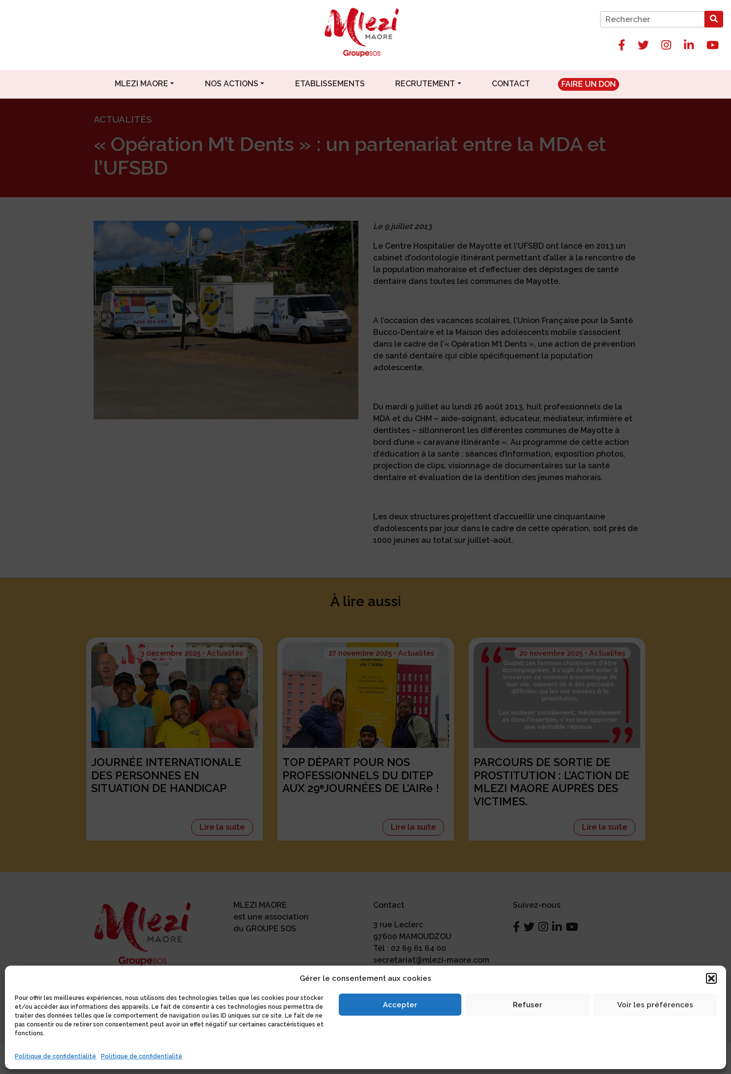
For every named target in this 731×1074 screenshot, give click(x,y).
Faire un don (588, 84)
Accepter (400, 1004)
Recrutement (425, 83)
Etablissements (330, 83)
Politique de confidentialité (55, 1056)
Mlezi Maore (141, 83)
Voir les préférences (655, 1004)
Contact (511, 83)
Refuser (527, 1004)
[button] (711, 978)
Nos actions (231, 83)
